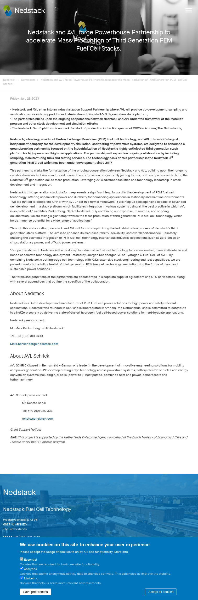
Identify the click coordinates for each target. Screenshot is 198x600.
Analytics (30, 569)
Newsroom (28, 80)
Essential (30, 560)
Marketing (31, 578)
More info (121, 552)
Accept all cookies (160, 592)
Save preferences (35, 592)
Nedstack (9, 80)
